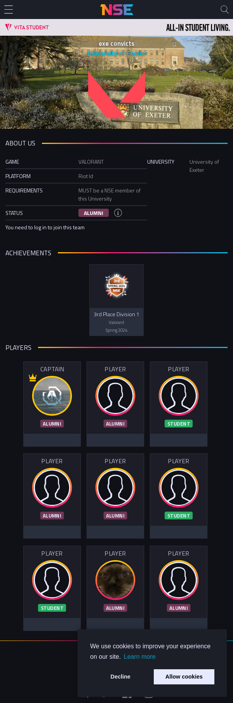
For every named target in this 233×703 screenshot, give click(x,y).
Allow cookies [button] (184, 677)
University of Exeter (117, 53)
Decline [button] (120, 677)
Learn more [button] (140, 656)
